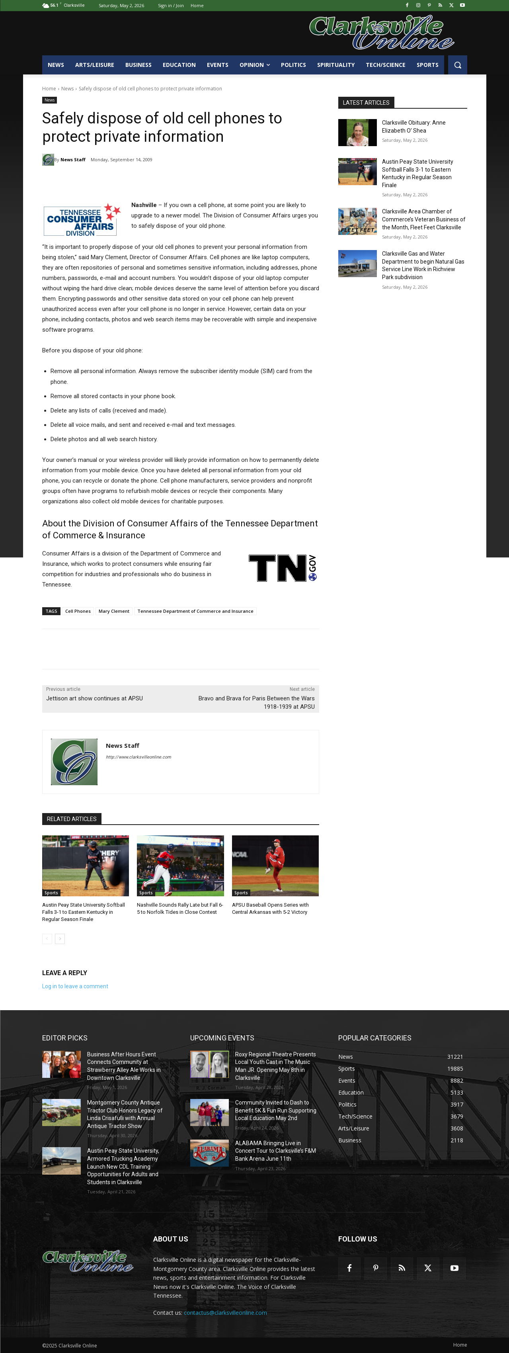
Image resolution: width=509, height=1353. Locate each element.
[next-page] (60, 938)
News (67, 88)
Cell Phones (78, 611)
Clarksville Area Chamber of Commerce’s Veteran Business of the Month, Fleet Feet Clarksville (424, 219)
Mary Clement (114, 611)
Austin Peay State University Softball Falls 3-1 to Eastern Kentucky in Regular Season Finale (83, 912)
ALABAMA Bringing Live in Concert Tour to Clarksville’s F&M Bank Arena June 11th (275, 1151)
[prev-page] (47, 938)
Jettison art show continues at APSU (94, 698)
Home (49, 88)
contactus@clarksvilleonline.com (225, 1312)
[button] (457, 64)
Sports (51, 892)
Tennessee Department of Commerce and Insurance (195, 611)
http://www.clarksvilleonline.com (138, 757)
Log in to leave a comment (75, 986)
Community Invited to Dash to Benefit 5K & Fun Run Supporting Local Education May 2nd (275, 1110)
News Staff (73, 159)
